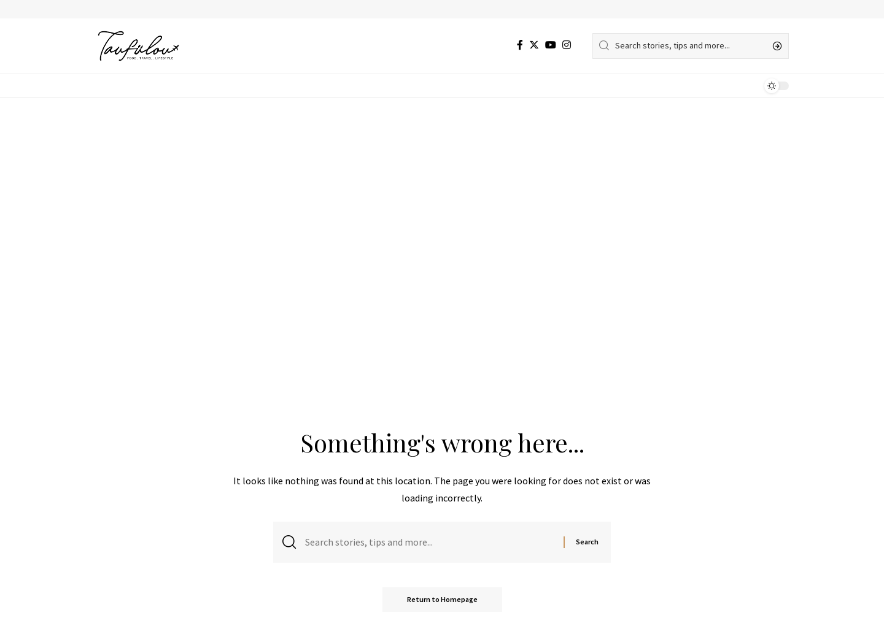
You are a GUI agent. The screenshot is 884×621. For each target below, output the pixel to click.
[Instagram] (566, 45)
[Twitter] (534, 45)
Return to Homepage (442, 599)
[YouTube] (550, 45)
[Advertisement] (442, 190)
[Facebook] (520, 45)
